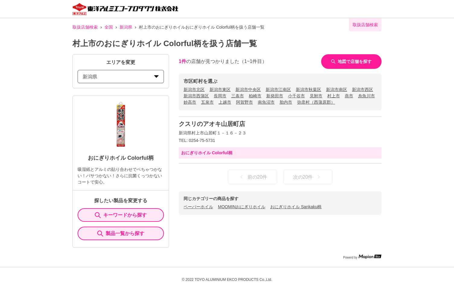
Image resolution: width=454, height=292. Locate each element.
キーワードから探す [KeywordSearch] (121, 215)
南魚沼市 (266, 102)
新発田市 (274, 95)
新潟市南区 (336, 89)
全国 (108, 27)
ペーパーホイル (198, 206)
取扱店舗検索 (85, 27)
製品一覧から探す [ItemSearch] (120, 234)
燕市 (349, 95)
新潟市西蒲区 (196, 95)
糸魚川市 (366, 95)
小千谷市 (296, 95)
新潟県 (126, 27)
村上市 (333, 95)
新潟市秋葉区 (308, 89)
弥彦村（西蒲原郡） (316, 102)
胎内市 (286, 102)
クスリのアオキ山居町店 (212, 124)
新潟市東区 (220, 89)
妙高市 (190, 102)
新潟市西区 (362, 89)
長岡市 (220, 95)
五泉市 (207, 102)
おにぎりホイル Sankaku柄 (295, 206)
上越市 (225, 102)
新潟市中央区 (248, 89)
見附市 (316, 95)
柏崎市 (255, 95)
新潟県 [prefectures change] (121, 76)
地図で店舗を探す (351, 61)
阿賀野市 (244, 102)
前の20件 (252, 177)
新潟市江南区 (278, 89)
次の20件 (308, 177)
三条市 (237, 95)
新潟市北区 (194, 89)
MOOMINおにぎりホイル (241, 206)
